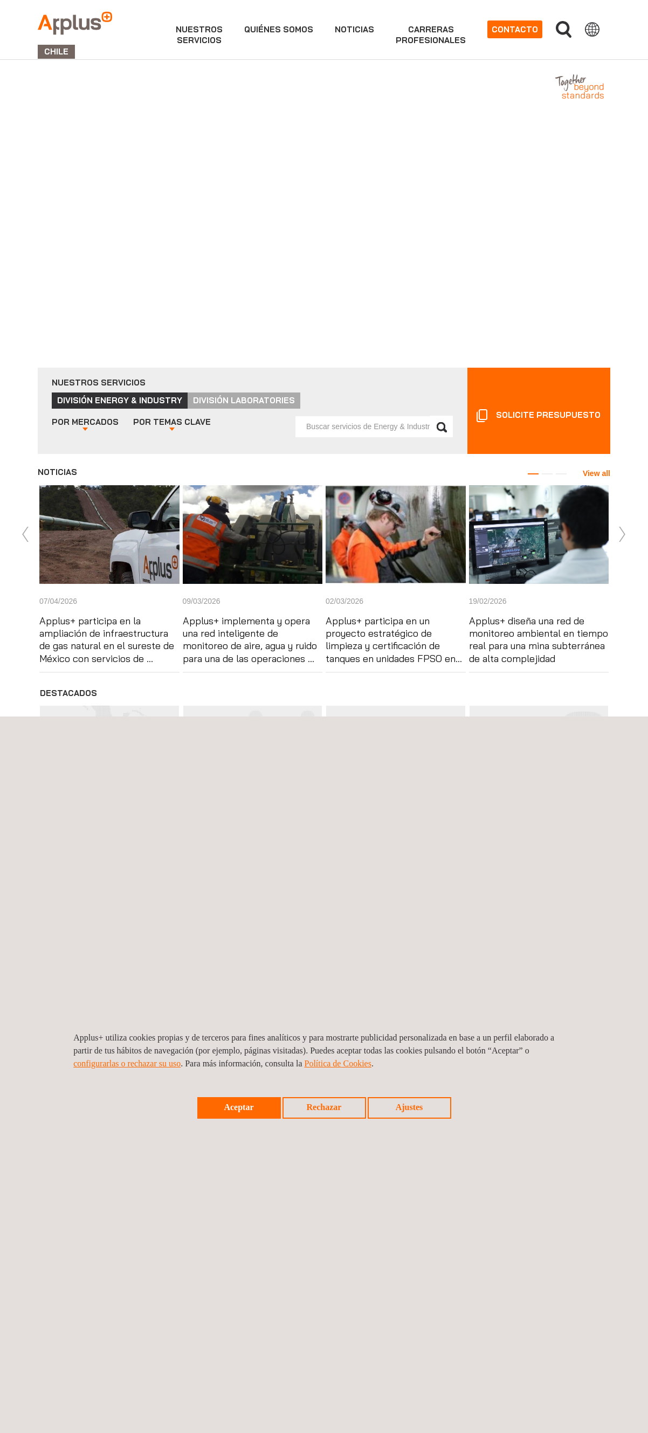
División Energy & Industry (119, 400)
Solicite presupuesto (548, 415)
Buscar (563, 29)
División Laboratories (244, 400)
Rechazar (324, 1107)
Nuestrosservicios (199, 34)
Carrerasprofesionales (431, 34)
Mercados (85, 422)
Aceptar (238, 1107)
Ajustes (409, 1107)
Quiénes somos (278, 29)
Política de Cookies (337, 1063)
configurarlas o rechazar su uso (127, 1063)
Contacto (515, 29)
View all (596, 473)
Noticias (354, 29)
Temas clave (172, 422)
